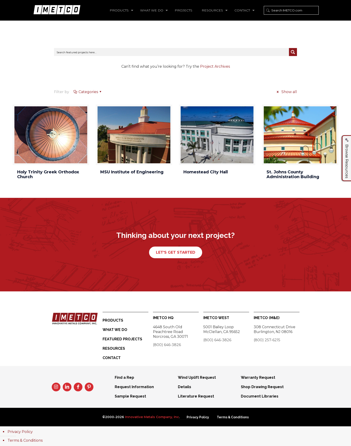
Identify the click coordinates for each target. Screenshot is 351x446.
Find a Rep (124, 377)
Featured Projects (122, 339)
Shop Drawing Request (262, 387)
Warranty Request (258, 377)
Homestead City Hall (205, 172)
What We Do (115, 330)
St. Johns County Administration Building (293, 174)
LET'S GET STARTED (175, 252)
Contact (112, 358)
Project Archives (215, 66)
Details (184, 387)
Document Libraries (259, 396)
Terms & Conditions (233, 417)
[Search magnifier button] (293, 52)
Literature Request (196, 396)
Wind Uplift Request (197, 377)
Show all (286, 92)
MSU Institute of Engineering (131, 172)
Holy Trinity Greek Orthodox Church (48, 174)
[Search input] (172, 52)
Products (113, 320)
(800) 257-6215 (267, 340)
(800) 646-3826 (167, 345)
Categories (88, 92)
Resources (114, 348)
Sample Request (130, 396)
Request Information (134, 387)
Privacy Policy (198, 417)
